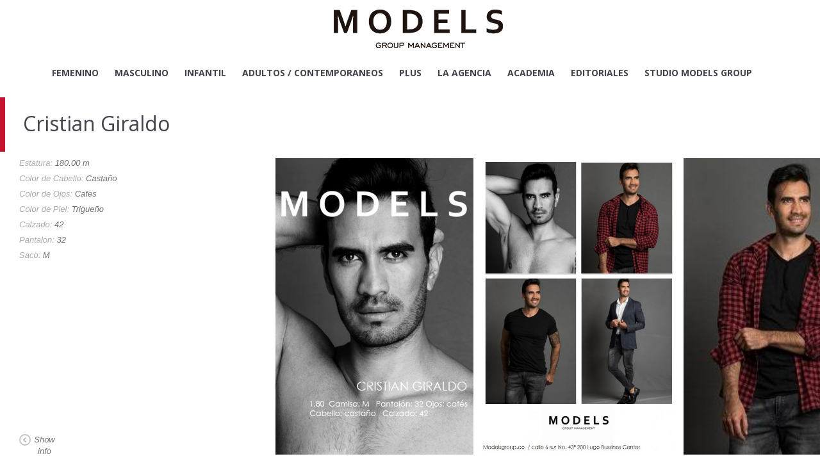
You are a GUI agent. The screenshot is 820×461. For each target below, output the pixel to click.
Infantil (205, 73)
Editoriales (599, 73)
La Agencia (464, 73)
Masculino (141, 73)
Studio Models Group (698, 73)
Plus (410, 73)
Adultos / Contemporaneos (312, 73)
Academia (531, 73)
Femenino (75, 73)
